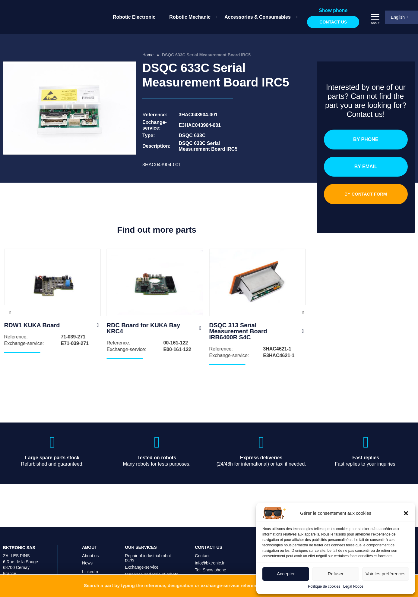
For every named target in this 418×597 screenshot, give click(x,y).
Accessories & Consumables (257, 17)
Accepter (286, 573)
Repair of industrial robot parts (148, 540)
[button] (406, 513)
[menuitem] (136, 17)
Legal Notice (353, 586)
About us (90, 538)
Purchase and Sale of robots (151, 557)
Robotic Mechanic (190, 17)
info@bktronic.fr (209, 545)
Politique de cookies (324, 586)
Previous (10, 313)
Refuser (336, 573)
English (398, 17)
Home (148, 54)
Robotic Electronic (134, 17)
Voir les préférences (386, 573)
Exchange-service (141, 550)
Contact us (333, 22)
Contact (202, 538)
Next (303, 313)
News (87, 545)
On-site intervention (143, 564)
